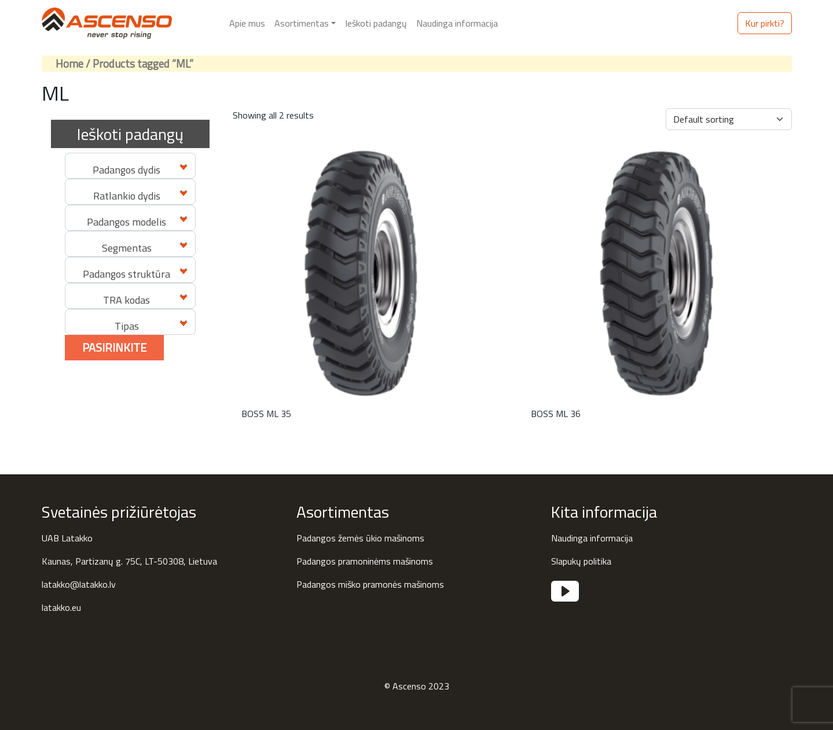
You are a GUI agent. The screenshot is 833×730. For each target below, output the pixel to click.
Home (69, 64)
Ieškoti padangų (376, 23)
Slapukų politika (581, 561)
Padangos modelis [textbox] (126, 222)
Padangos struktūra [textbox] (126, 274)
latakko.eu (61, 607)
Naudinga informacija (457, 23)
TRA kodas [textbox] (126, 300)
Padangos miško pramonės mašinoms (370, 584)
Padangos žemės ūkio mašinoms (360, 538)
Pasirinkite (114, 347)
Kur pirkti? (764, 23)
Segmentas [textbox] (127, 248)
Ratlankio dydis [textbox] (126, 196)
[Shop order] (729, 119)
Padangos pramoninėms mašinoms (364, 561)
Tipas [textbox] (127, 326)
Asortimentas (301, 23)
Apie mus (247, 23)
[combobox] (130, 166)
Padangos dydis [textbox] (126, 170)
